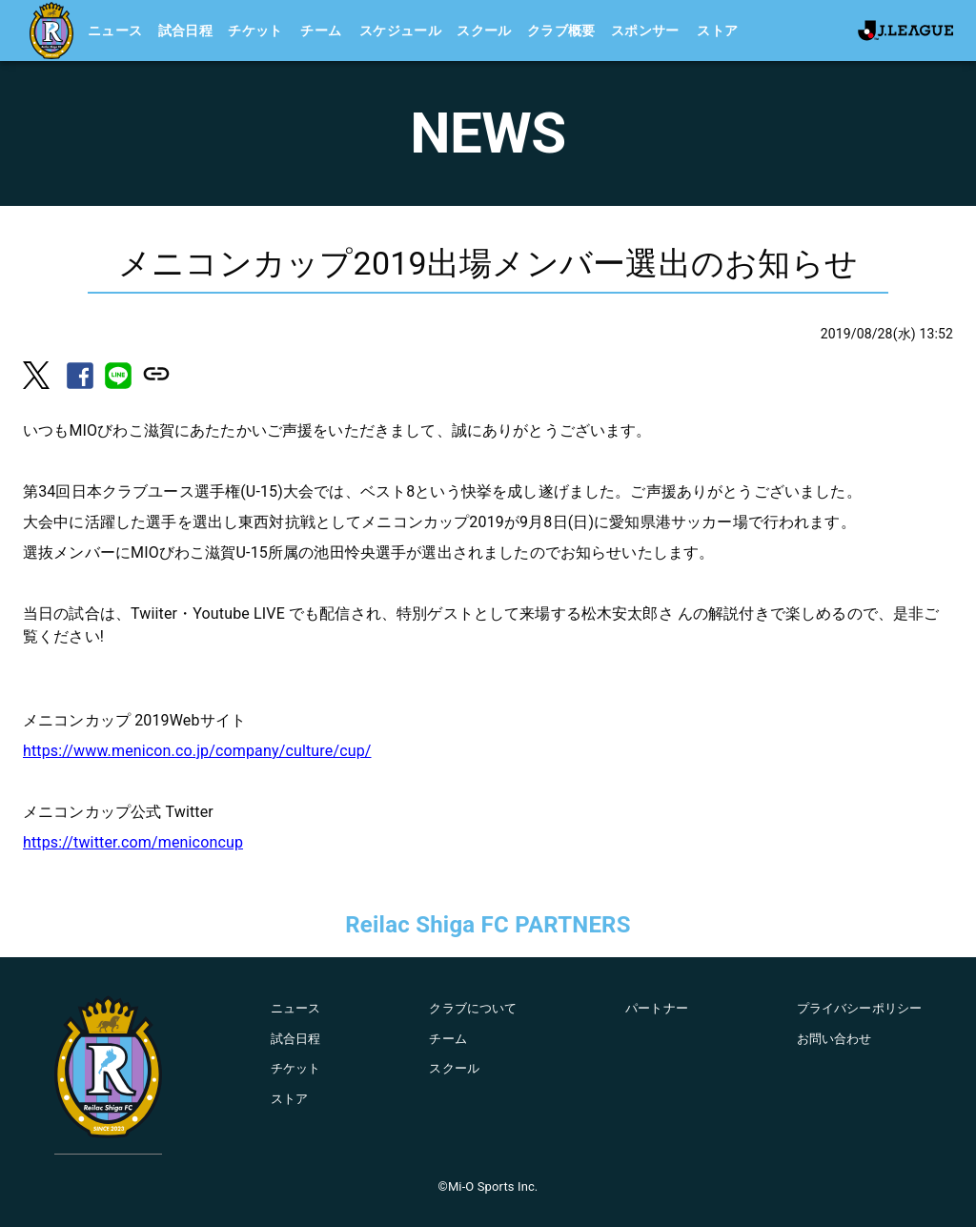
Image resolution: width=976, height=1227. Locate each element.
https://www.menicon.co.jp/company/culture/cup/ (197, 751)
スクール (484, 30)
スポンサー (645, 30)
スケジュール (400, 30)
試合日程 (186, 30)
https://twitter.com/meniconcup (133, 842)
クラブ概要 (561, 30)
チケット (255, 30)
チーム (320, 30)
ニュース (115, 30)
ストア (717, 30)
